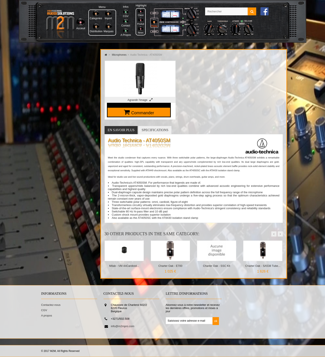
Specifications (155, 130)
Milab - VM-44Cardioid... (124, 265)
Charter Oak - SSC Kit (216, 265)
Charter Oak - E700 (170, 265)
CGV (44, 310)
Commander (142, 112)
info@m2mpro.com (122, 326)
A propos (46, 315)
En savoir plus (121, 130)
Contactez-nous (50, 304)
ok (215, 321)
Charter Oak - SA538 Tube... (262, 265)
